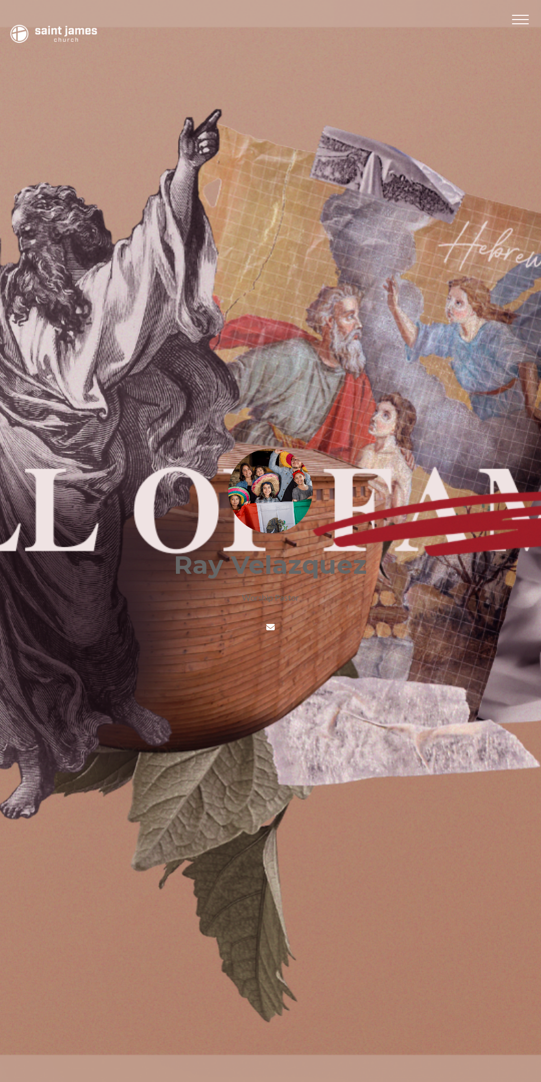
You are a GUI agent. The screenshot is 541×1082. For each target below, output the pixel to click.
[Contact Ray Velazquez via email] (270, 627)
